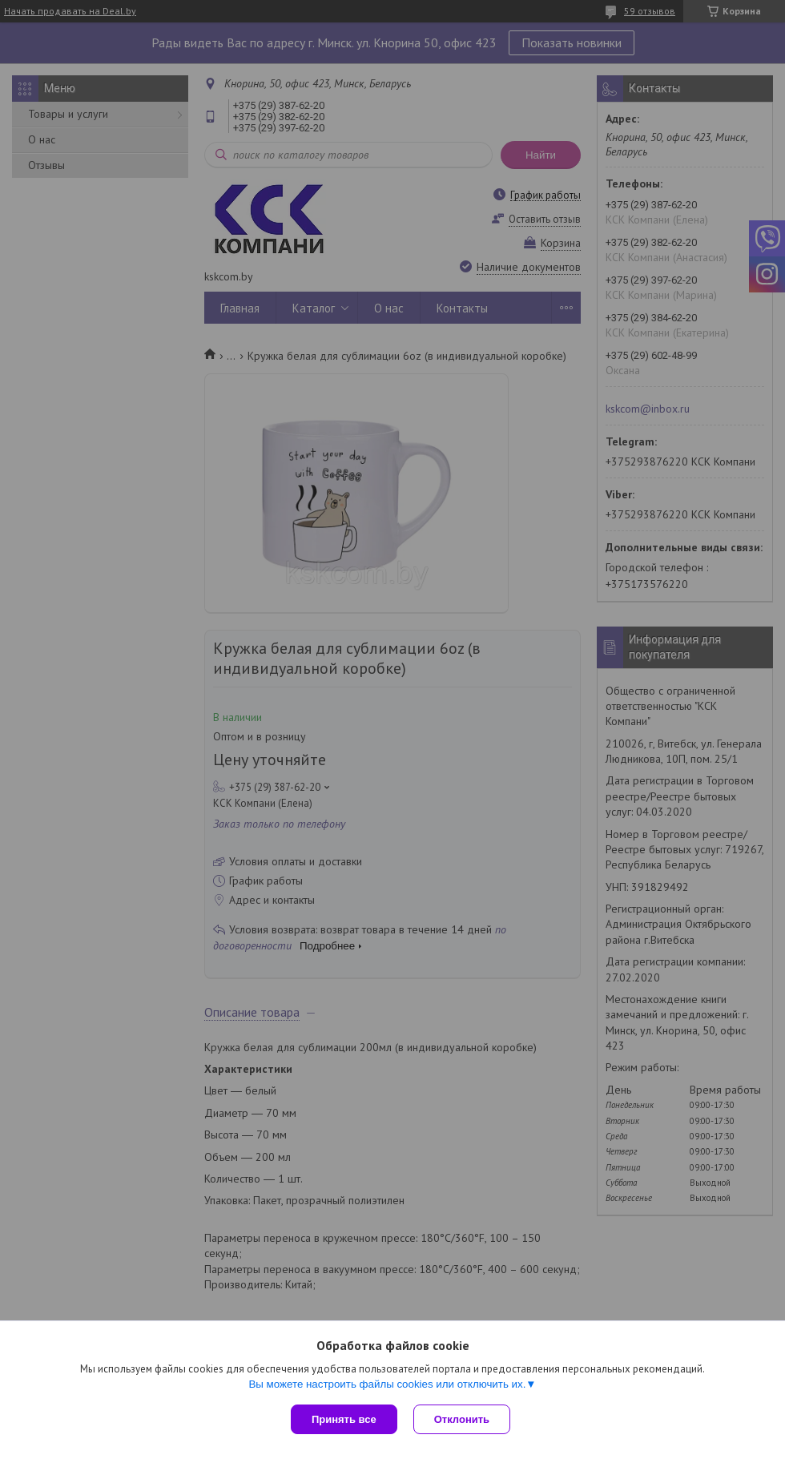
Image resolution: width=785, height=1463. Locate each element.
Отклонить (461, 1419)
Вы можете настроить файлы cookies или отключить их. (386, 1384)
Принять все (344, 1419)
